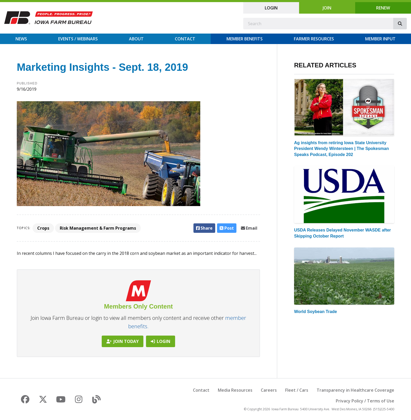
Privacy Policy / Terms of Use (365, 401)
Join (327, 8)
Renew (383, 8)
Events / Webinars (78, 39)
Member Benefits (244, 39)
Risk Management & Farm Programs (98, 228)
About (136, 39)
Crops (43, 228)
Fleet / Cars (296, 390)
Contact (185, 39)
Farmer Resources (314, 39)
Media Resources (235, 390)
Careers (269, 390)
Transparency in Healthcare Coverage (355, 390)
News (21, 39)
